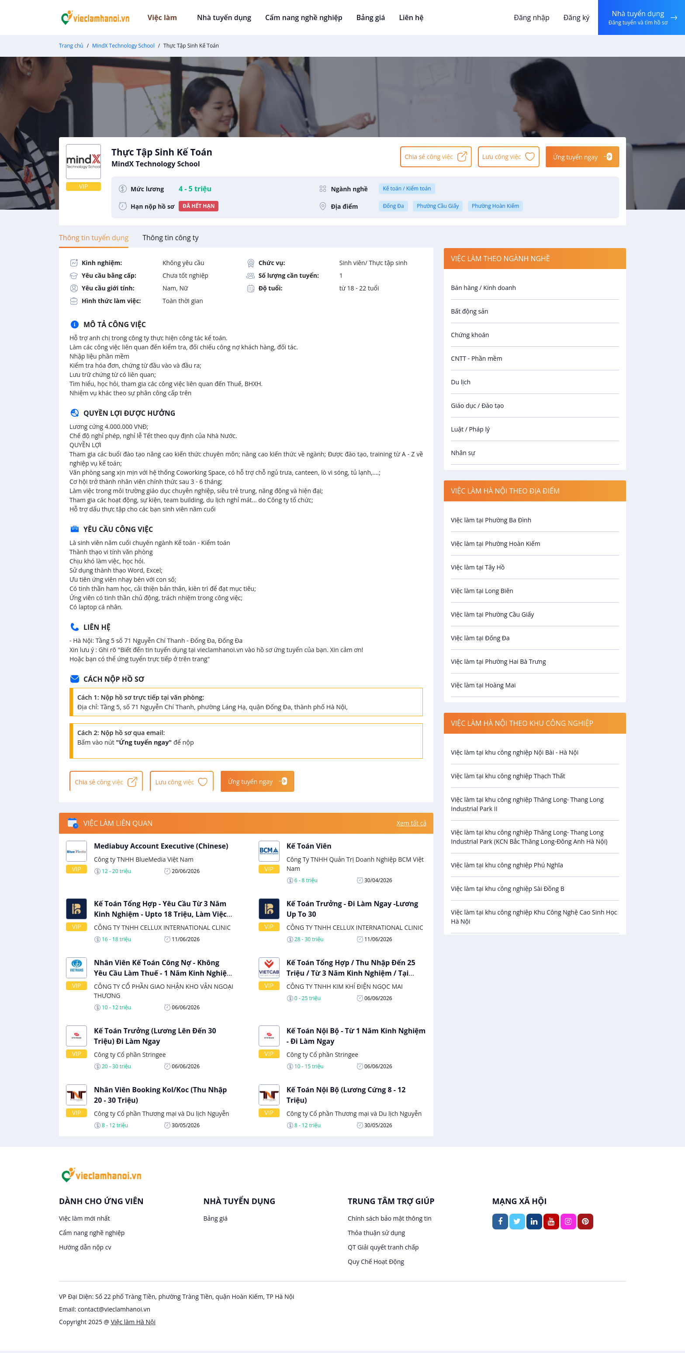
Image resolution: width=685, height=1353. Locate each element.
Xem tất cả (411, 825)
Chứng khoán (470, 335)
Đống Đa (393, 206)
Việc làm (172, 17)
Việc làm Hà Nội (133, 1324)
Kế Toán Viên (309, 848)
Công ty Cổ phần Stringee (130, 1056)
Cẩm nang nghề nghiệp (305, 17)
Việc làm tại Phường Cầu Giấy (492, 614)
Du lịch (461, 382)
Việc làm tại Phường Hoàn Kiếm (495, 543)
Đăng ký (574, 17)
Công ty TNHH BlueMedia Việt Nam (144, 861)
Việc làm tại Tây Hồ (478, 567)
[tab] (93, 237)
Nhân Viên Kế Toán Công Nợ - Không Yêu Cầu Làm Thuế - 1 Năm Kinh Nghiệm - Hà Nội (164, 975)
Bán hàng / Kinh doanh (483, 287)
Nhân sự (463, 453)
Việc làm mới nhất (84, 1220)
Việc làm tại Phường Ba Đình (491, 520)
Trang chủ (71, 45)
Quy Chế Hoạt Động (376, 1264)
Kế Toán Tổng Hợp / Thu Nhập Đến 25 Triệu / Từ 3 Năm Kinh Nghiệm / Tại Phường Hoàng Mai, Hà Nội (351, 975)
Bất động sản (469, 311)
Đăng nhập (529, 17)
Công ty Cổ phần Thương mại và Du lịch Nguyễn (161, 1115)
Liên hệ (410, 17)
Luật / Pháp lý (470, 429)
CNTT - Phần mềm (476, 358)
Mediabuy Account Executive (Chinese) (161, 848)
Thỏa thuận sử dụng (376, 1235)
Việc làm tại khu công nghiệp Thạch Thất (508, 776)
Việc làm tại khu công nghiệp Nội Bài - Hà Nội (514, 752)
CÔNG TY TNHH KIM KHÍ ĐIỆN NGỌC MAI (345, 988)
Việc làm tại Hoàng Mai (483, 685)
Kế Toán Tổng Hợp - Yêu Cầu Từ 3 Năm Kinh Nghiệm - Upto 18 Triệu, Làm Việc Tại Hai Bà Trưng (160, 916)
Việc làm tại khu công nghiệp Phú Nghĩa (507, 865)
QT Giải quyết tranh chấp (383, 1249)
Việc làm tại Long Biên (482, 591)
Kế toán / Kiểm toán (407, 188)
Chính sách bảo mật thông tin (390, 1220)
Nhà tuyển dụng (227, 17)
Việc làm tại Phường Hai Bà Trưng (498, 661)
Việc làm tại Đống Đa (480, 638)
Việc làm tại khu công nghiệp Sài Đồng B (507, 888)
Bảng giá (371, 17)
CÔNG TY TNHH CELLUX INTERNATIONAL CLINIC (162, 929)
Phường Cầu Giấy (438, 206)
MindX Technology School (123, 45)
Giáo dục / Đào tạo (477, 405)
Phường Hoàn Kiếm (495, 206)
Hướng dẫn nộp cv (85, 1249)
